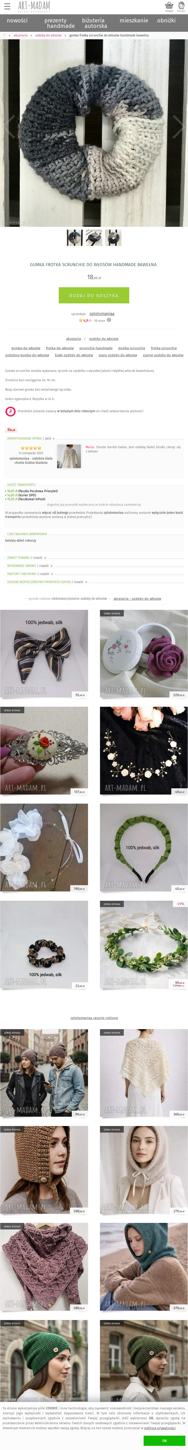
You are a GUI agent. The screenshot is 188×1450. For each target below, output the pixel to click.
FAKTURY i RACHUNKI (30, 574)
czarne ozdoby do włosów (163, 355)
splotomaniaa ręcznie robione (94, 1018)
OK (164, 1441)
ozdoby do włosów (103, 339)
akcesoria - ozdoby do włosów (137, 599)
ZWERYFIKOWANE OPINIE (31, 438)
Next (179, 127)
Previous (8, 127)
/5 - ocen (92, 320)
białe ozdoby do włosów (74, 355)
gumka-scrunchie (131, 348)
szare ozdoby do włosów (118, 355)
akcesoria (73, 339)
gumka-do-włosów (25, 348)
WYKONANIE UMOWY (30, 566)
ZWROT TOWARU (27, 558)
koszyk (169, 10)
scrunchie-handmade (96, 348)
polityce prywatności (160, 1428)
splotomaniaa (102, 313)
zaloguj (181, 10)
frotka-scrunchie (164, 348)
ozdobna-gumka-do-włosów (27, 355)
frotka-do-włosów (60, 348)
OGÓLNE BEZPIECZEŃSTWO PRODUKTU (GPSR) (47, 582)
